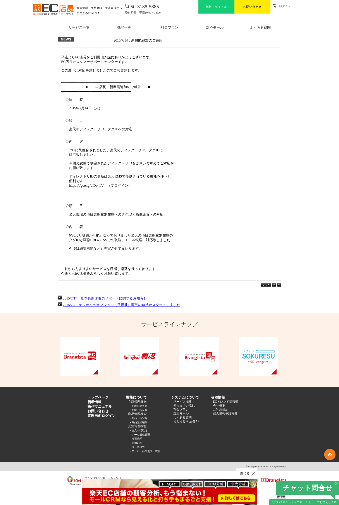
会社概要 (219, 405)
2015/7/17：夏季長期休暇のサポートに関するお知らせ (105, 298)
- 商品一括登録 (139, 418)
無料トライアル (216, 7)
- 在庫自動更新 (139, 405)
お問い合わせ (252, 7)
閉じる (244, 473)
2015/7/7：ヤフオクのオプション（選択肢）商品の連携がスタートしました (121, 305)
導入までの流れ (184, 405)
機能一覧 (124, 27)
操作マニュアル (100, 406)
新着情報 (95, 402)
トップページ (98, 397)
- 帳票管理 (136, 438)
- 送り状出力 (137, 447)
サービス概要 (182, 401)
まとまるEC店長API (186, 421)
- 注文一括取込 (139, 430)
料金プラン (169, 27)
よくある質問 (260, 27)
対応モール (215, 27)
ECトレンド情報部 (225, 401)
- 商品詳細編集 (139, 422)
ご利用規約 (220, 409)
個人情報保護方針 (225, 413)
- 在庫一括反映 (139, 410)
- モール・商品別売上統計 (145, 451)
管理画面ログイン (101, 416)
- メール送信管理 (140, 434)
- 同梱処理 (136, 442)
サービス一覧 (79, 27)
